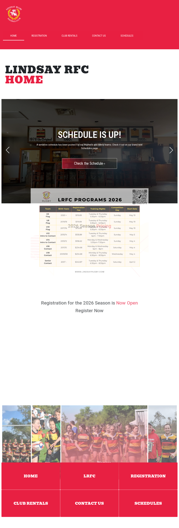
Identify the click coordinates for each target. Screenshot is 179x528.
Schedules (121, 35)
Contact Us (93, 35)
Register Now (89, 249)
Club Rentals (64, 35)
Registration (33, 35)
